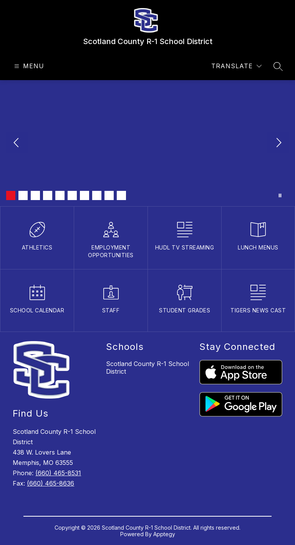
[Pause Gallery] (280, 195)
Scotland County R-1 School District (147, 367)
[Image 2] (23, 195)
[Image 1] (10, 195)
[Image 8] (96, 195)
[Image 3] (35, 195)
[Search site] (278, 66)
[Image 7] (84, 195)
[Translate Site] (236, 66)
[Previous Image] (17, 143)
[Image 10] (121, 195)
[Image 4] (47, 195)
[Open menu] (28, 66)
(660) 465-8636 (50, 483)
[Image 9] (109, 195)
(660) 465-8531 (58, 473)
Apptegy (164, 534)
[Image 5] (60, 195)
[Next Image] (278, 143)
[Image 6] (72, 195)
